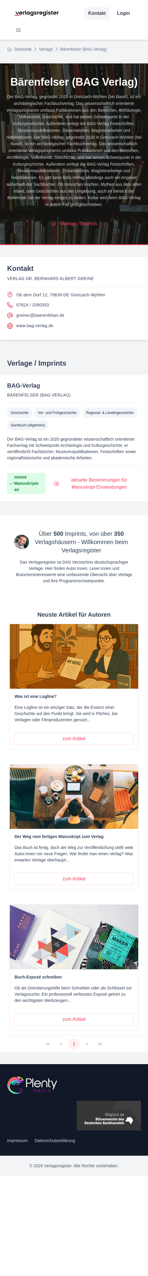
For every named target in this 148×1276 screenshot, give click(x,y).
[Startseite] (74, 1085)
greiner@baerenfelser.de (36, 315)
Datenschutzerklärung (55, 1140)
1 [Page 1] (74, 1044)
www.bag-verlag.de (30, 326)
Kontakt (97, 13)
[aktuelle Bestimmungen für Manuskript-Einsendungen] (95, 483)
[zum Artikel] (74, 739)
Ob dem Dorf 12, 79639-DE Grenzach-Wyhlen (56, 295)
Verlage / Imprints (74, 223)
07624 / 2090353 (28, 305)
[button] (18, 30)
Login (123, 13)
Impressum (17, 1140)
